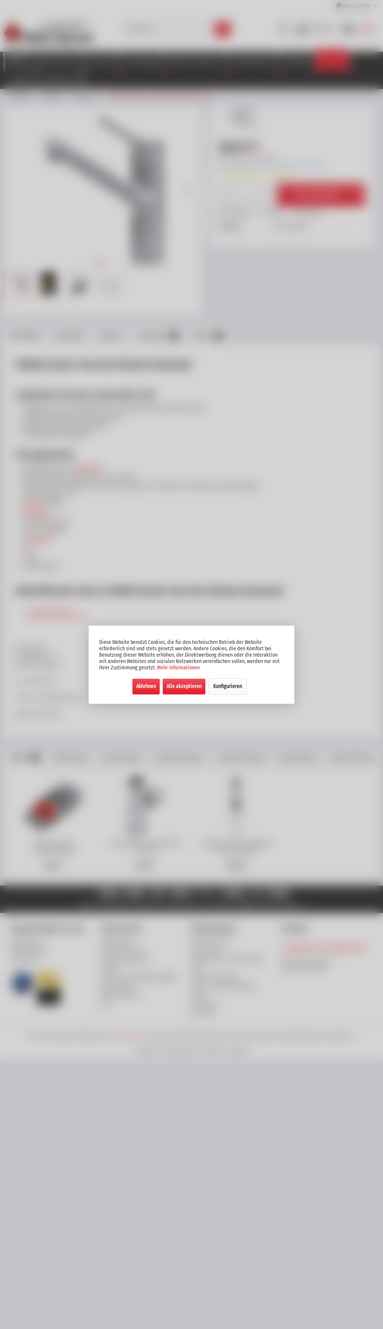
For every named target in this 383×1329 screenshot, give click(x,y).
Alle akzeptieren (184, 686)
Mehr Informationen (178, 667)
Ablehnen (146, 686)
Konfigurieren (227, 686)
